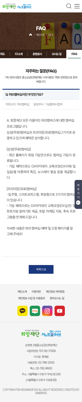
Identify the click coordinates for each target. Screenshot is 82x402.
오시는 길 (42, 54)
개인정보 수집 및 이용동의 (31, 298)
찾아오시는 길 (57, 298)
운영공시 (22, 54)
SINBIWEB (41, 393)
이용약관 (36, 291)
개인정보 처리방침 (55, 291)
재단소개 (40, 35)
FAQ (50, 35)
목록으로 (41, 269)
